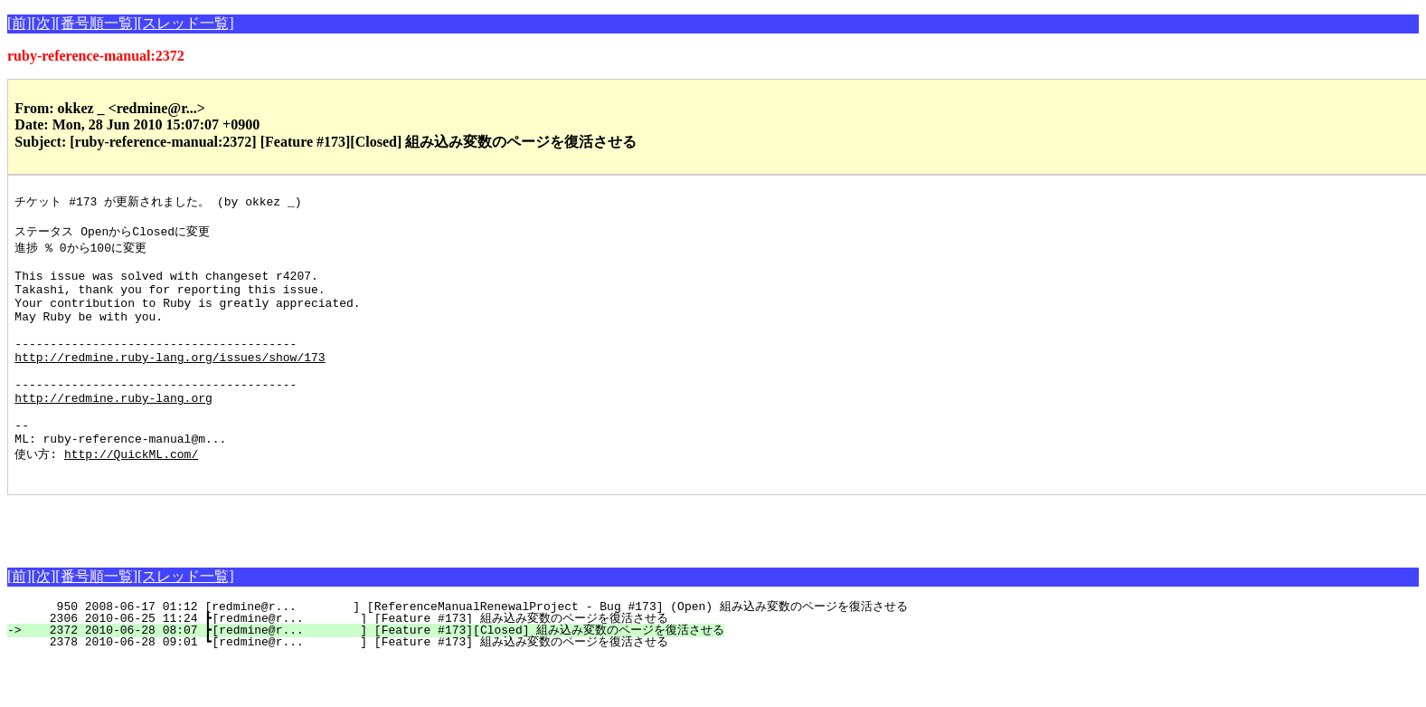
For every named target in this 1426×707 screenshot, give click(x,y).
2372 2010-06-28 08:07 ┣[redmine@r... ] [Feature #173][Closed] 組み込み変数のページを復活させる (376, 677)
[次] (44, 23)
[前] (19, 23)
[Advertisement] (218, 569)
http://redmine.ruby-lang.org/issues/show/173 (169, 384)
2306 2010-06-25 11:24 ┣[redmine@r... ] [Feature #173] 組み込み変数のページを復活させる (347, 665)
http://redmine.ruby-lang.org (113, 433)
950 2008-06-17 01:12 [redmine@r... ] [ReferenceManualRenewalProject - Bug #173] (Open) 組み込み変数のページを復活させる (467, 653)
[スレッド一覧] (185, 23)
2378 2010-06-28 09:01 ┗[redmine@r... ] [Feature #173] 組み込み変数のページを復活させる (347, 689)
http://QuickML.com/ (131, 498)
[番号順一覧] (96, 23)
